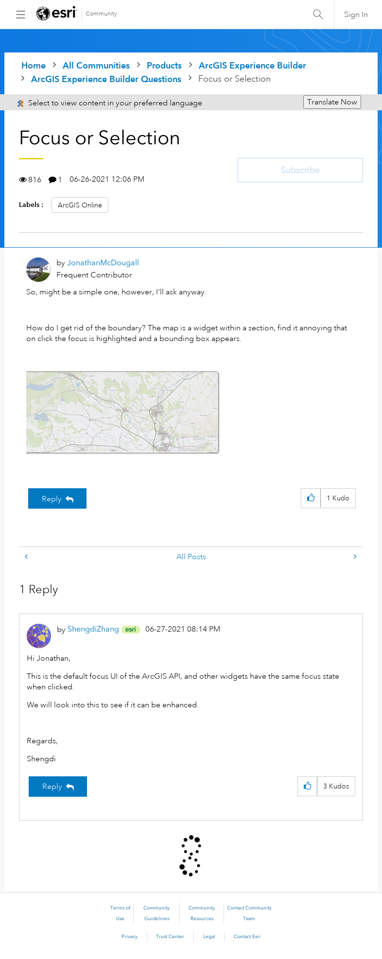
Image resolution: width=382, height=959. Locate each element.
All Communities (96, 65)
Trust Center (170, 937)
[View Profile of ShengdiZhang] (93, 629)
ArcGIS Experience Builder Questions (106, 79)
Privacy (130, 937)
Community (101, 13)
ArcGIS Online (80, 205)
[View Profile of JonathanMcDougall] (103, 262)
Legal (209, 937)
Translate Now (332, 102)
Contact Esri (247, 937)
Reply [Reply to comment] (52, 786)
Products (164, 65)
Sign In (356, 14)
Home (33, 65)
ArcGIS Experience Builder (252, 65)
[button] (123, 412)
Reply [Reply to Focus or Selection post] (52, 499)
